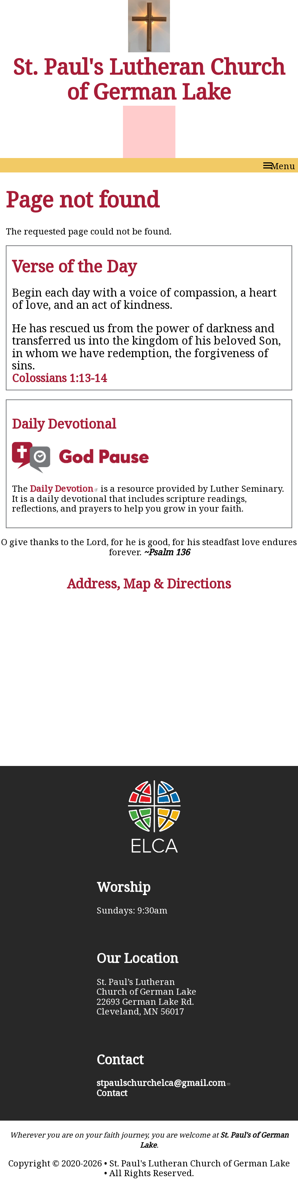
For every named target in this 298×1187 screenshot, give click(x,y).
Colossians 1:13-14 (59, 378)
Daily (64, 488)
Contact (112, 1093)
